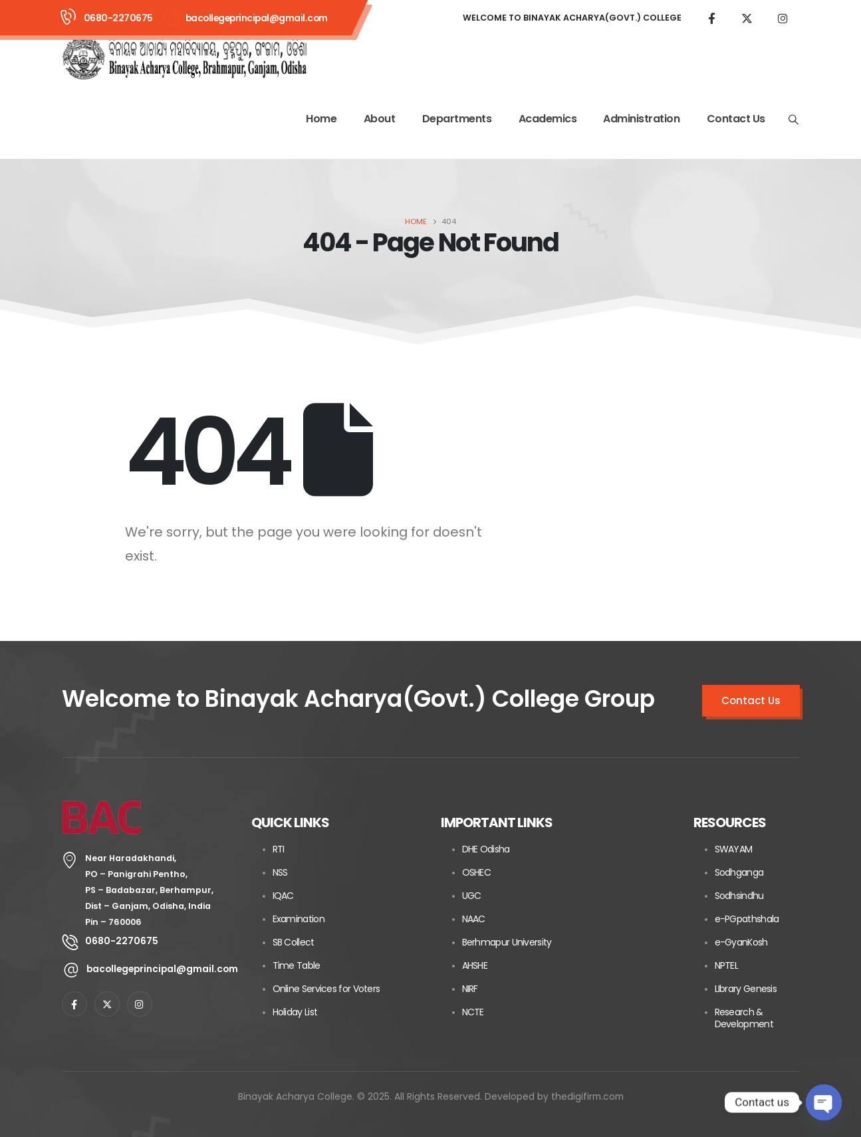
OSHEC (476, 872)
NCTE (473, 1012)
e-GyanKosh (741, 942)
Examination (298, 919)
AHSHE (475, 965)
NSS (280, 872)
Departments (457, 118)
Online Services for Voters (326, 988)
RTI (279, 849)
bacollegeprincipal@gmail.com (256, 18)
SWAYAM (734, 849)
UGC (471, 895)
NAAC (473, 919)
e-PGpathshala (747, 919)
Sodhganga (739, 872)
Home (321, 118)
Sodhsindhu (739, 895)
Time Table (296, 965)
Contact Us (736, 118)
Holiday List (295, 1012)
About (380, 118)
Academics (548, 118)
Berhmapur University (507, 942)
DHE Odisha (486, 849)
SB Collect (293, 942)
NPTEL (727, 965)
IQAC (283, 895)
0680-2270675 (118, 18)
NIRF (470, 988)
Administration (641, 118)
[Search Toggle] (793, 119)
